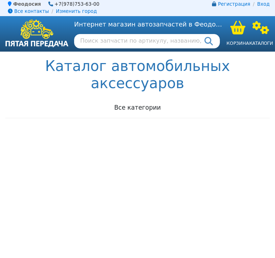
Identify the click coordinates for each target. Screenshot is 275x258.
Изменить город (76, 11)
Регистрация (234, 4)
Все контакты (28, 11)
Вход (263, 4)
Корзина (237, 43)
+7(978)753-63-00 (77, 4)
